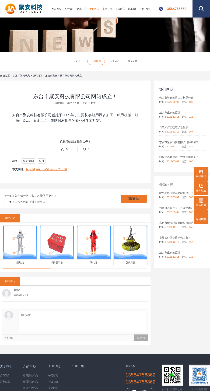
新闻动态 (95, 8)
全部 (77, 61)
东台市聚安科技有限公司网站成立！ (64, 75)
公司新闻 (96, 61)
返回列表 (133, 198)
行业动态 (114, 61)
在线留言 (120, 8)
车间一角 (107, 8)
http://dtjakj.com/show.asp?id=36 (46, 169)
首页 (14, 75)
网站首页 (56, 8)
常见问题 (133, 61)
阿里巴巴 (145, 8)
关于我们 (69, 8)
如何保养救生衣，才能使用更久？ (36, 195)
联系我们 (133, 8)
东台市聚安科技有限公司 (25, 9)
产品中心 (82, 8)
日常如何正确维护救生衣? (31, 201)
